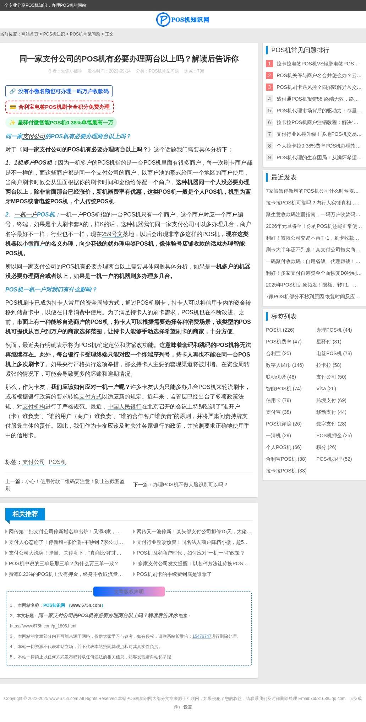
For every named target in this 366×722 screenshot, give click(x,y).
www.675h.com (86, 605)
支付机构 (33, 406)
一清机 (278, 435)
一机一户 (25, 215)
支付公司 (33, 136)
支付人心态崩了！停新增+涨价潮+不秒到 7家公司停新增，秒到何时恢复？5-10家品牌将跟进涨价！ (67, 542)
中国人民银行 (125, 406)
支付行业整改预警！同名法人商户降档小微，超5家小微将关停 (194, 542)
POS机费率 (283, 341)
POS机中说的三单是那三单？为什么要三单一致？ (64, 563)
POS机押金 (334, 435)
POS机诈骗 (283, 424)
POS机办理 (334, 459)
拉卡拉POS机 (286, 471)
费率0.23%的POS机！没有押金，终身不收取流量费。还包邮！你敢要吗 (67, 574)
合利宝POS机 (286, 459)
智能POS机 (283, 388)
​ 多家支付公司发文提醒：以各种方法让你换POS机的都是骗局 (194, 563)
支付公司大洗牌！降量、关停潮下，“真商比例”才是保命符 (67, 553)
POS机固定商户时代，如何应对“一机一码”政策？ (191, 553)
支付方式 (90, 397)
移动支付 (331, 412)
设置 (188, 707)
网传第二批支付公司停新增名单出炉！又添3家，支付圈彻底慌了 (67, 531)
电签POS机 (334, 353)
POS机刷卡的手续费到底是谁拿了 (174, 574)
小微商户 (33, 244)
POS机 (57, 462)
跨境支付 (331, 400)
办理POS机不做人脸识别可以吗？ (190, 484)
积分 (326, 447)
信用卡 (278, 400)
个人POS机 (283, 447)
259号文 (112, 234)
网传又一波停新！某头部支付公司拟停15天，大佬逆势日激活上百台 (194, 531)
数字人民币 (285, 365)
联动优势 (281, 377)
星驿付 (329, 341)
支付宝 (278, 412)
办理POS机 (334, 330)
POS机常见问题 (85, 34)
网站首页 (29, 34)
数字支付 (331, 424)
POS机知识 (54, 34)
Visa (326, 388)
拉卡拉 (329, 365)
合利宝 (278, 353)
